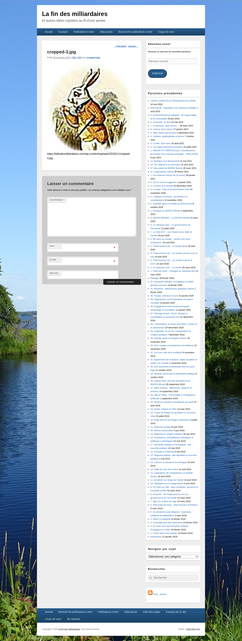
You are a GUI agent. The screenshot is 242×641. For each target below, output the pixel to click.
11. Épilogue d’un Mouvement (164, 161)
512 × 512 (76, 57)
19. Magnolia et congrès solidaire (166, 434)
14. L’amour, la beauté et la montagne (168, 462)
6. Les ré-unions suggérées (163, 182)
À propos (63, 31)
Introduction (156, 536)
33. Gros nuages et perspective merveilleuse (172, 345)
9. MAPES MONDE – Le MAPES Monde (170, 218)
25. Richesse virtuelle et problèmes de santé (171, 402)
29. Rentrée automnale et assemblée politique (172, 373)
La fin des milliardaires (75, 13)
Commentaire (57, 200)
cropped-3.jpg (93, 57)
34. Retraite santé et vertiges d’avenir (168, 338)
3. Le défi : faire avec (160, 143)
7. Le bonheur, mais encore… (164, 125)
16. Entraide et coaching (162, 451)
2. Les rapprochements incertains (166, 147)
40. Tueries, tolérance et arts (164, 295)
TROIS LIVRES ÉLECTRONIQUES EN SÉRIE (173, 101)
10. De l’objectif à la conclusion (165, 164)
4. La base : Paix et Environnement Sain (169, 189)
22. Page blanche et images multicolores (170, 420)
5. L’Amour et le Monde (161, 186)
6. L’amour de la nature (161, 129)
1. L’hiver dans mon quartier (163, 533)
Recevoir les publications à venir (135, 31)
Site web (54, 273)
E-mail (53, 259)
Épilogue (154, 278)
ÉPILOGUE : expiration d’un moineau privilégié (173, 108)
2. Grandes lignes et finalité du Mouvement (171, 203)
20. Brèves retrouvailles (161, 430)
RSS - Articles (157, 594)
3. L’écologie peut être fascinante (166, 522)
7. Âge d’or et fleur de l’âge (163, 501)
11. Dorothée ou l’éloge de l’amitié (167, 480)
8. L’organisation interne (162, 171)
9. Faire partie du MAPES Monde (166, 168)
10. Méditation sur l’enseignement (166, 483)
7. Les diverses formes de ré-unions (167, 175)
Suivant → (133, 46)
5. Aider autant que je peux (163, 133)
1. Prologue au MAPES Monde (165, 210)
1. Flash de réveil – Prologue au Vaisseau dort (172, 271)
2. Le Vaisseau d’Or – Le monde (166, 267)
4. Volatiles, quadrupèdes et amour (167, 136)
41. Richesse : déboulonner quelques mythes (172, 288)
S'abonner (157, 73)
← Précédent (120, 46)
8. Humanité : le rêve (160, 122)
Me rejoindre (73, 619)
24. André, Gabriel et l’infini (163, 409)
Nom (52, 246)
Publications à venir (84, 31)
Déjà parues (106, 31)
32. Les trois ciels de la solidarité (166, 352)
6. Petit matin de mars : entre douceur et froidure (173, 505)
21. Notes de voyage (160, 427)
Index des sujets (151, 612)
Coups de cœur (166, 31)
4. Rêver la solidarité (160, 519)
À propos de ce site (176, 612)
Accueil (48, 31)
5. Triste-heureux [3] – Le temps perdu (168, 246)
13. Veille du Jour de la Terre (164, 469)
